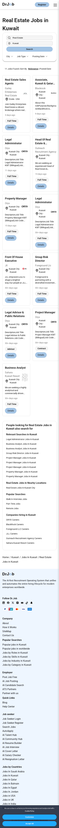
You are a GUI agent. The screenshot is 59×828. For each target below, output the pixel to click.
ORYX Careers (12, 520)
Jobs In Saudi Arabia (13, 771)
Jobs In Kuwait (10, 775)
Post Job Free (9, 677)
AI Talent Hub (9, 735)
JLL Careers (11, 533)
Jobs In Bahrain (10, 783)
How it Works (9, 627)
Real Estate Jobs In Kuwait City (20, 488)
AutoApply (7, 731)
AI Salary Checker (11, 755)
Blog (4, 702)
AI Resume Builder (12, 743)
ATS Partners (9, 689)
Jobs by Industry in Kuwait (16, 660)
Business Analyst (15, 367)
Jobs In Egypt (9, 787)
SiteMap (6, 631)
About (5, 623)
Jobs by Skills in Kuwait (15, 656)
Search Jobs (9, 727)
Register (42, 4)
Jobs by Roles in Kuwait (15, 652)
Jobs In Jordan (10, 791)
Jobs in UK (8, 799)
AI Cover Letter (10, 751)
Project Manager (45, 312)
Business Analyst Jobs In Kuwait (21, 444)
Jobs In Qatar (9, 779)
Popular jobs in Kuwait (14, 644)
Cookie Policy (29, 811)
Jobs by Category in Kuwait (16, 664)
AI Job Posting (10, 681)
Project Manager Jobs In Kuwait (21, 458)
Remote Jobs (12, 508)
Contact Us (8, 635)
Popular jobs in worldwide (16, 648)
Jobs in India (9, 803)
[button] (29, 817)
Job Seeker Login (11, 718)
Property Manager (16, 198)
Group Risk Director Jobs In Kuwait (22, 453)
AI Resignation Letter (13, 759)
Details (11, 127)
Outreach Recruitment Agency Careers (24, 538)
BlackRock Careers (15, 524)
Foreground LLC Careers (17, 529)
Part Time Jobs (13, 504)
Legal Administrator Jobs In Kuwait (22, 439)
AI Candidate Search (13, 685)
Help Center (8, 706)
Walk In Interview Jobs (16, 499)
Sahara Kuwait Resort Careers (20, 543)
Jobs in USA (8, 795)
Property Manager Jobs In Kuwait (22, 472)
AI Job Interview (10, 747)
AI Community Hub (12, 739)
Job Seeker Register (12, 722)
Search (29, 49)
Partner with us (10, 693)
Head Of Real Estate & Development (43, 143)
